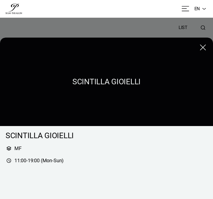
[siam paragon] (14, 9)
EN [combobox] (200, 9)
